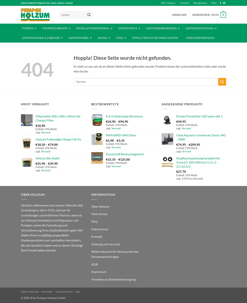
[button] (179, 14)
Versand (45, 132)
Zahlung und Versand (105, 244)
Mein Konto (99, 214)
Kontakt (184, 2)
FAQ (213, 2)
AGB (94, 264)
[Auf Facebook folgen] (220, 3)
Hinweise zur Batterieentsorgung (113, 279)
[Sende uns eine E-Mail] (224, 3)
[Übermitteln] (89, 15)
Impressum (98, 272)
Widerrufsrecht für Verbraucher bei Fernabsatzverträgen (115, 254)
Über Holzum (168, 2)
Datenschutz (99, 229)
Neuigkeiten (200, 2)
